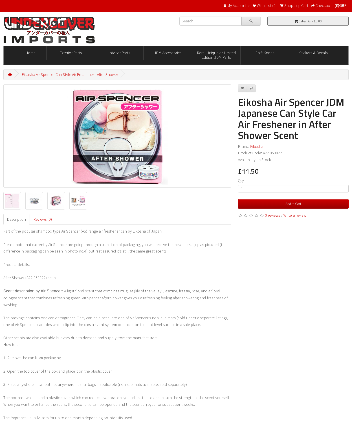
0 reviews (272, 215)
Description (16, 219)
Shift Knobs (264, 52)
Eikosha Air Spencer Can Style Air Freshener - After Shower (70, 74)
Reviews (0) (42, 219)
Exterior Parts (71, 52)
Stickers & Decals (313, 52)
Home (30, 52)
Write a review (294, 215)
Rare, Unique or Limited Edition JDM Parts (216, 55)
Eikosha (256, 146)
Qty (241, 180)
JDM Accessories (168, 52)
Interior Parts (119, 52)
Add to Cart (293, 204)
